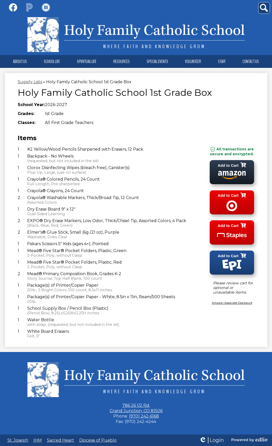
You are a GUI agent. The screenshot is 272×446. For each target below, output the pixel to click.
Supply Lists (30, 81)
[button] (20, 61)
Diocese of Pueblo (98, 440)
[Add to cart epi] (232, 264)
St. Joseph (17, 440)
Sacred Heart (60, 440)
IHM (37, 440)
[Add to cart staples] (232, 234)
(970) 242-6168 (144, 416)
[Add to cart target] (232, 203)
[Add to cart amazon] (232, 172)
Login (211, 440)
